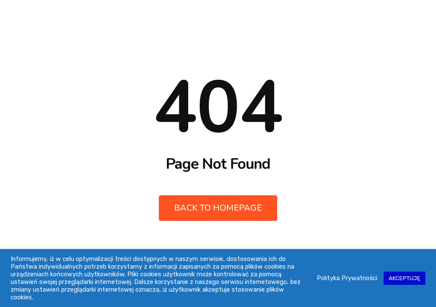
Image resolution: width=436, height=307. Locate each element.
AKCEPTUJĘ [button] (404, 278)
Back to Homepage (218, 208)
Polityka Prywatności (347, 278)
